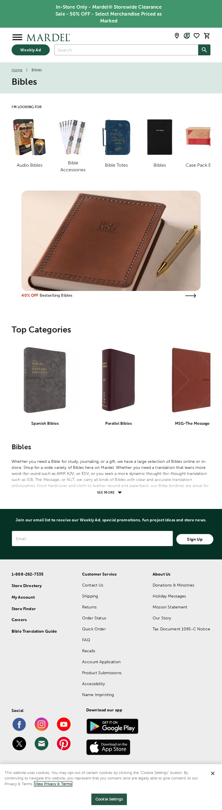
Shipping (90, 596)
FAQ (86, 640)
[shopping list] (196, 36)
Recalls (88, 651)
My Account (23, 597)
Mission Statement (170, 607)
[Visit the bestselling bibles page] (191, 295)
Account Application (101, 661)
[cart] (207, 35)
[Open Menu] (17, 37)
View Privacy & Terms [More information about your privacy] (53, 784)
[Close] (212, 773)
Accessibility (93, 683)
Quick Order (94, 629)
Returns (89, 607)
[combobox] (126, 49)
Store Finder (24, 608)
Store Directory (27, 585)
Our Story (162, 618)
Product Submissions (101, 672)
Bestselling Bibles (56, 295)
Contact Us (92, 585)
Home (17, 70)
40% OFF (29, 295)
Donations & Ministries (173, 585)
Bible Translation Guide (34, 631)
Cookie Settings (109, 799)
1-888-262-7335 (27, 574)
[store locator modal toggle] (177, 36)
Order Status (94, 618)
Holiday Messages (169, 596)
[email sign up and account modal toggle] (187, 36)
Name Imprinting (98, 694)
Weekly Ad (30, 50)
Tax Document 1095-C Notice (181, 629)
